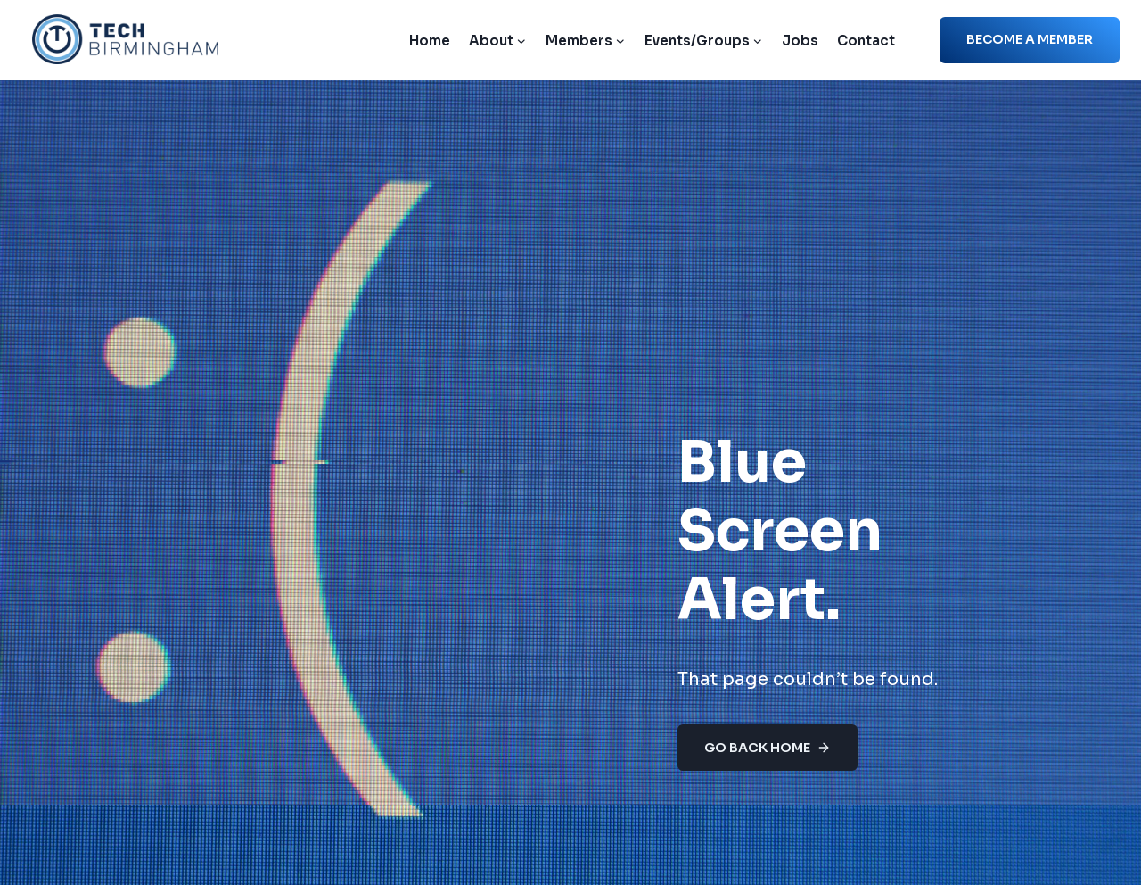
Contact (866, 40)
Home (429, 40)
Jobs (800, 40)
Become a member (1029, 39)
